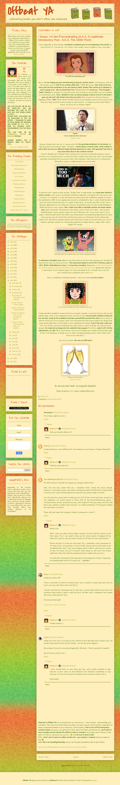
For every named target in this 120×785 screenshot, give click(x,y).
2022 (11, 255)
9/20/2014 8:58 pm (68, 666)
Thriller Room (19, 188)
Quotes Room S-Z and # (19, 210)
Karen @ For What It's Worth (55, 605)
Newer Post (43, 757)
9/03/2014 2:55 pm (68, 428)
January (14, 354)
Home (76, 757)
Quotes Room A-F (19, 203)
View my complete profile (19, 147)
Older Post (107, 757)
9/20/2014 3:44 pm (56, 637)
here (68, 265)
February (15, 351)
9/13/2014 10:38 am (68, 620)
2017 (11, 271)
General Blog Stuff (54, 399)
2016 (11, 274)
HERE (9, 144)
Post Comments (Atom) (80, 765)
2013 (11, 358)
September (16, 293)
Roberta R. (54, 428)
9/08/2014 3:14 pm (68, 525)
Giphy (71, 391)
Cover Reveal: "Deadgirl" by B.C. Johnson (18, 297)
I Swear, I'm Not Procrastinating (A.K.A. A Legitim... (18, 325)
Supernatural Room (19, 173)
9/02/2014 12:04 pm (60, 412)
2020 (12, 261)
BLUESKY (11, 136)
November (15, 286)
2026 (12, 242)
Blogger (94, 780)
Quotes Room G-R (19, 206)
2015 (11, 277)
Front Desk (19, 162)
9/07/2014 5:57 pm (71, 479)
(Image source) (75, 138)
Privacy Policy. (19, 54)
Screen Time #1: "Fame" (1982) (17, 304)
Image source (75, 379)
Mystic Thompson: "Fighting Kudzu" (18, 309)
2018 (11, 268)
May (13, 342)
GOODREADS (12, 134)
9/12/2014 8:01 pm (56, 574)
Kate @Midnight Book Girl (53, 479)
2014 (11, 280)
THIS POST (25, 124)
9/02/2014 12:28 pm (58, 446)
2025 (12, 245)
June (13, 338)
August (14, 332)
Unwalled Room (19, 191)
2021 (11, 258)
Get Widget (28, 227)
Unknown (47, 446)
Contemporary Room (19, 180)
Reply (46, 419)
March (14, 348)
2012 (11, 361)
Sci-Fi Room (19, 176)
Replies (49, 424)
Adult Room (19, 195)
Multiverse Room (19, 184)
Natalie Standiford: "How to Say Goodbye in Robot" (18, 316)
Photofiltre (92, 328)
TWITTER (23, 134)
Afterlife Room (19, 169)
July (13, 335)
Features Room (19, 199)
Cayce (46, 637)
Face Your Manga (46, 325)
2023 (12, 251)
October (15, 289)
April (13, 345)
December (15, 283)
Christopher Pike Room (19, 165)
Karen (46, 574)
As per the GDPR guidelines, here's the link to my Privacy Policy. (62, 747)
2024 (12, 248)
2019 (11, 264)
